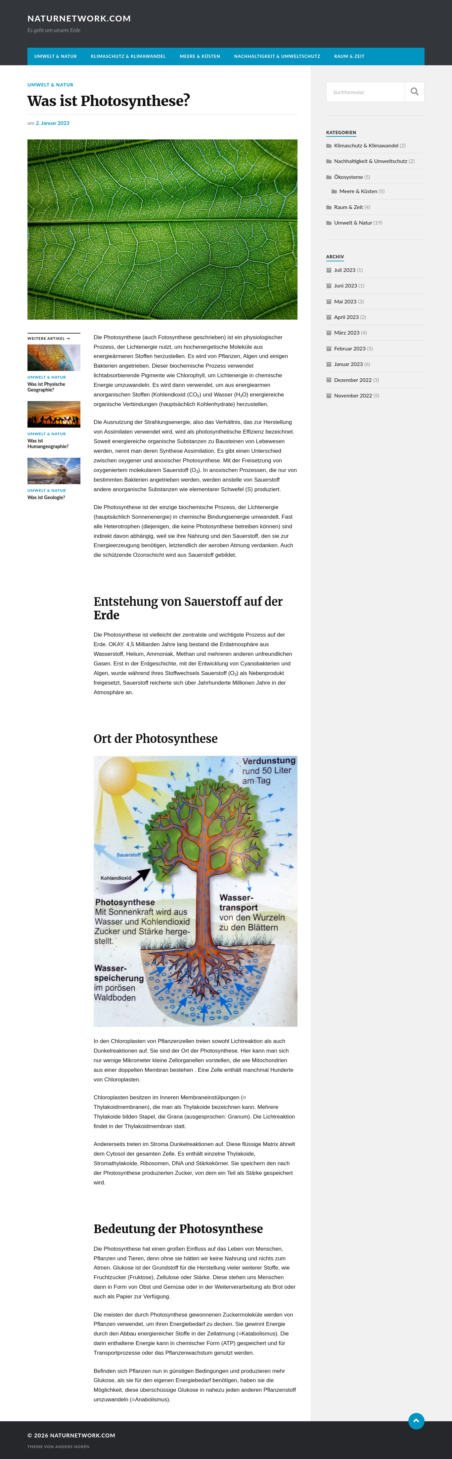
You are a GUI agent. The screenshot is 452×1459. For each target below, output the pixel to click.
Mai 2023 (345, 301)
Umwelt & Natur (55, 56)
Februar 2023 (350, 348)
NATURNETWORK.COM (79, 18)
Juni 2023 (345, 285)
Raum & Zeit (349, 56)
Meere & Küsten (200, 56)
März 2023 (347, 332)
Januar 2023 (348, 364)
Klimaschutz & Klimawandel (128, 56)
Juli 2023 (344, 270)
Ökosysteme (348, 177)
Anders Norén (72, 1445)
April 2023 (346, 317)
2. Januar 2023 (53, 122)
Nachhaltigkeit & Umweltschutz (277, 56)
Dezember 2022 (353, 380)
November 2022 (353, 395)
